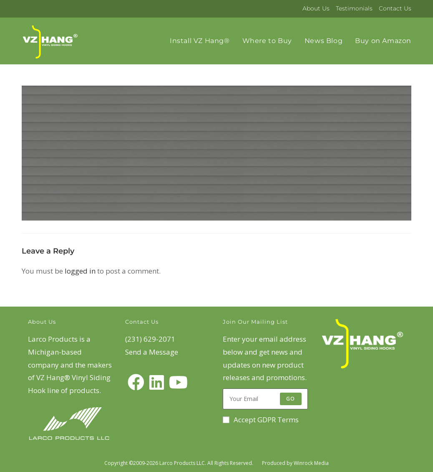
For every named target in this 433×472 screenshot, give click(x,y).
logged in (80, 271)
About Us (316, 8)
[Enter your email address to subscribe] (265, 398)
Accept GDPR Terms (261, 419)
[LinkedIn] (156, 382)
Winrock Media (311, 463)
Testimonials (354, 8)
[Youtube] (178, 382)
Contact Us (395, 8)
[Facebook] (136, 382)
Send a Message (151, 352)
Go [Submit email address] (290, 398)
